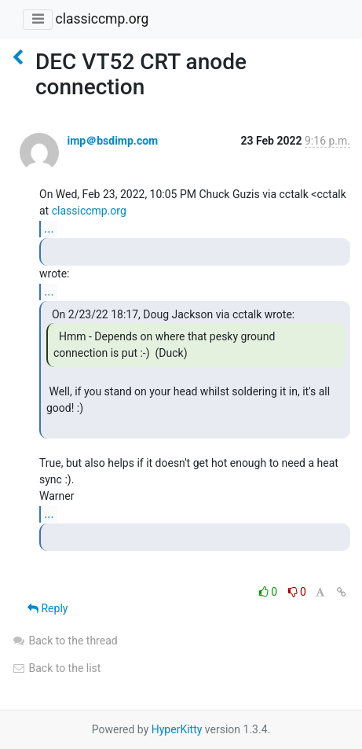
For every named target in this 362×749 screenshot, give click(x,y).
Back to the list (56, 668)
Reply (47, 608)
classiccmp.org (101, 19)
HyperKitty (177, 729)
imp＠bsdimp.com (112, 140)
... (49, 228)
